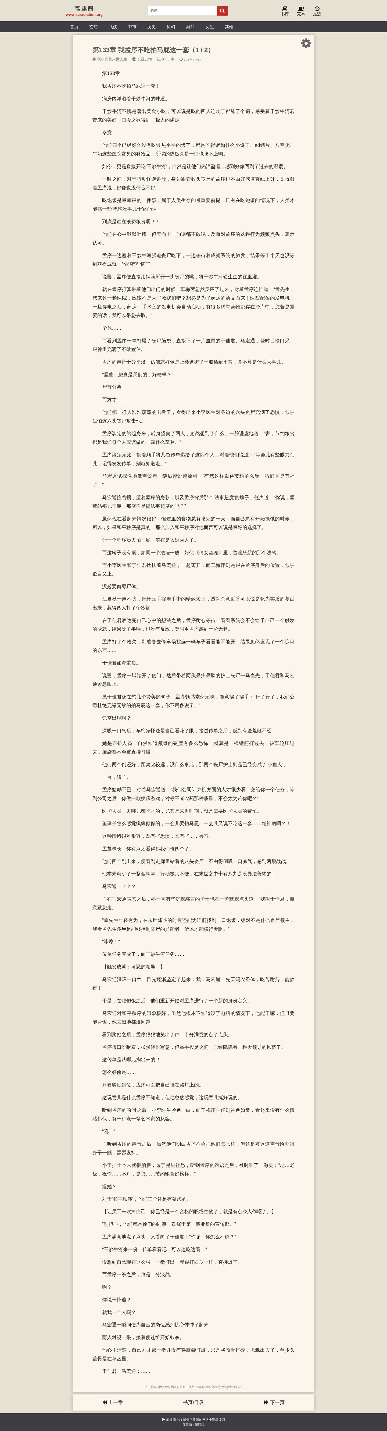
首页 (74, 26)
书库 (285, 11)
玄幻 (93, 26)
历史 (151, 26)
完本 (301, 11)
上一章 (112, 1402)
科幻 (171, 26)
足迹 (317, 11)
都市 (132, 26)
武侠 (113, 26)
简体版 (187, 1424)
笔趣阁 (171, 1420)
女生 (209, 26)
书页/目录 (193, 1402)
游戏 (190, 26)
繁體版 (200, 1424)
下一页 (274, 1402)
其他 (229, 26)
